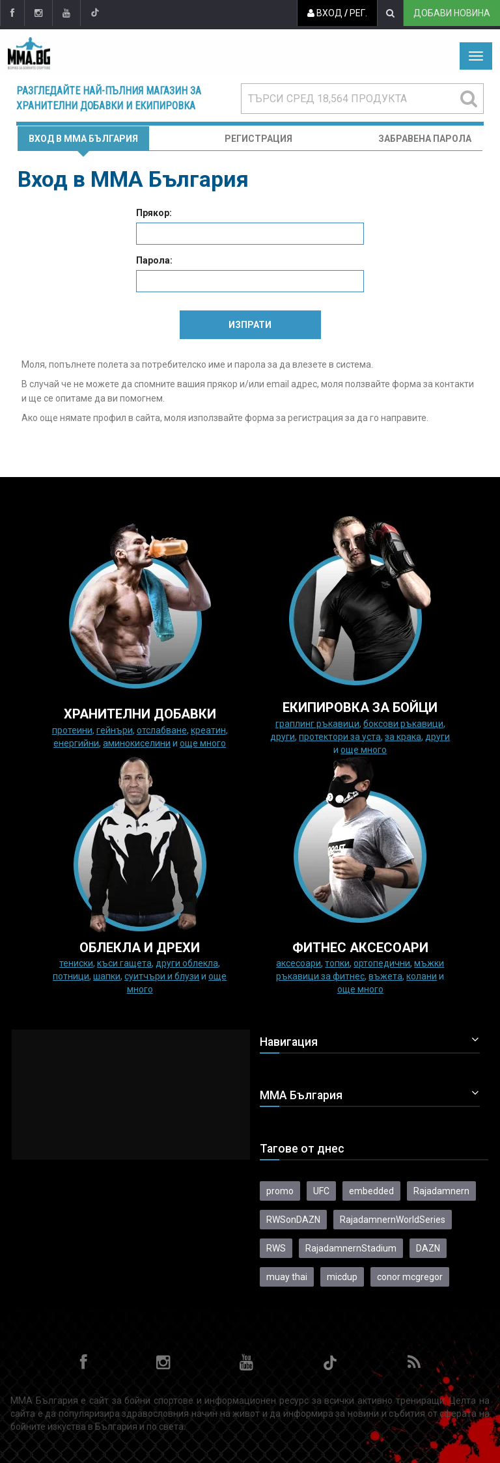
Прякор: (154, 213)
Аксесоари (298, 963)
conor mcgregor (410, 1277)
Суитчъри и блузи (161, 976)
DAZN (428, 1248)
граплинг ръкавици (317, 723)
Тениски (76, 963)
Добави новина (451, 13)
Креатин (208, 730)
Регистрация (258, 138)
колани (421, 976)
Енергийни (76, 743)
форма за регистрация (294, 418)
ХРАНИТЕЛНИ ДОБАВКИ (140, 714)
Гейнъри (114, 730)
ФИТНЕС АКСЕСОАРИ (360, 947)
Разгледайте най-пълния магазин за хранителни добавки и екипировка (108, 98)
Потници (71, 976)
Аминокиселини (137, 743)
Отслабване (162, 730)
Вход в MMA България (83, 138)
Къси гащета (124, 963)
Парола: (154, 260)
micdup (342, 1277)
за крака (403, 736)
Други (282, 736)
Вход (324, 13)
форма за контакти (433, 384)
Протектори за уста (340, 736)
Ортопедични (382, 963)
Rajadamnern (441, 1191)
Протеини (72, 730)
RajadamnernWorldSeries (392, 1219)
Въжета (385, 976)
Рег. (358, 13)
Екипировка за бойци (360, 707)
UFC (321, 1191)
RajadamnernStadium (350, 1248)
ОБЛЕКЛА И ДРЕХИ (139, 947)
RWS (276, 1248)
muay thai (286, 1277)
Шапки (106, 976)
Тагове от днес (302, 1148)
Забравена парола (424, 138)
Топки (337, 963)
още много (203, 743)
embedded (371, 1191)
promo (280, 1191)
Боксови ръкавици (403, 723)
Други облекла (187, 963)
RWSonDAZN (293, 1219)
